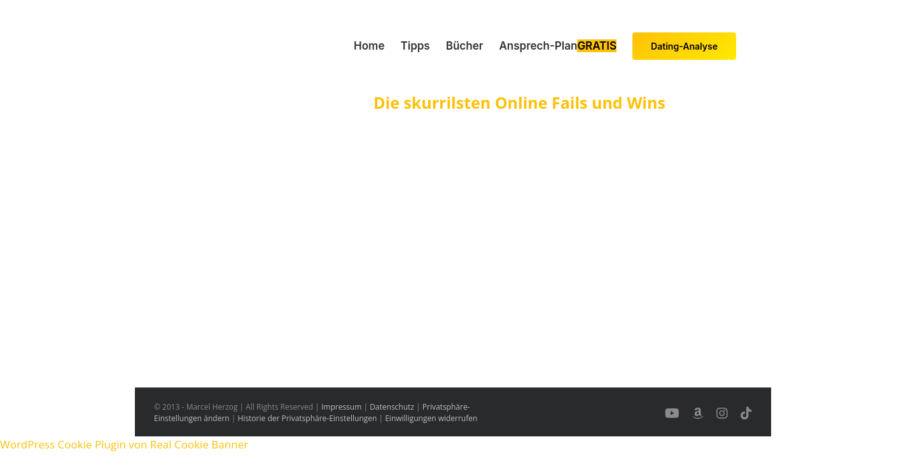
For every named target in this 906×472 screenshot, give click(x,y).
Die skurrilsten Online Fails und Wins (519, 102)
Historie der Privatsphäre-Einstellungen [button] (307, 418)
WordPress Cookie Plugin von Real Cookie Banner (124, 444)
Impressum (341, 406)
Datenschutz (392, 406)
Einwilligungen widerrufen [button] (431, 418)
